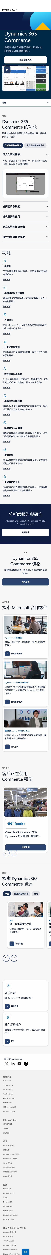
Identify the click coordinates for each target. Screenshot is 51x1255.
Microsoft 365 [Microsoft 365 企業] (7, 1206)
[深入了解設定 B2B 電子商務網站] (6, 441)
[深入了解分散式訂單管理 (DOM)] (6, 360)
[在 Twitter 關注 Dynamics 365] (6, 1064)
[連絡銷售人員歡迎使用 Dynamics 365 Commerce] (25, 59)
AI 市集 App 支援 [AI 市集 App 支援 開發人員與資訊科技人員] (8, 1241)
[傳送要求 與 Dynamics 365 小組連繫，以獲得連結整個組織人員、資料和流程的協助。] (11, 1006)
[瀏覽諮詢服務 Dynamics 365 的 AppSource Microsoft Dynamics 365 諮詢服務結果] (13, 653)
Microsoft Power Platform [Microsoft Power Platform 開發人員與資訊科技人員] (11, 1254)
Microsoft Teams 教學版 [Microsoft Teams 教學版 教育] (11, 1154)
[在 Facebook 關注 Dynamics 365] (26, 1064)
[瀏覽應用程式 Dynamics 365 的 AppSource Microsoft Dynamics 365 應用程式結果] (13, 702)
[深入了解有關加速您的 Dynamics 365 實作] (11, 747)
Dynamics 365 (9, 9)
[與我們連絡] (25, 1251)
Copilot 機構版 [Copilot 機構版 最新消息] (8, 1089)
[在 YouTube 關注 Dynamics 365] (19, 1064)
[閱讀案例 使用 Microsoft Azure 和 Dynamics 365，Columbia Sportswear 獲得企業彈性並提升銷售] (25, 847)
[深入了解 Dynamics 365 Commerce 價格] (25, 581)
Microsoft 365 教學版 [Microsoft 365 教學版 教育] (10, 1159)
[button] (7, 69)
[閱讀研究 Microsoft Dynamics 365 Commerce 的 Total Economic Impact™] (25, 532)
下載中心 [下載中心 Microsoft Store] (6, 1128)
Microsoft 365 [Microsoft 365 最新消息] (7, 1103)
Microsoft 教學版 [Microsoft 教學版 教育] (8, 1145)
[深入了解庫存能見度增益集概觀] (6, 468)
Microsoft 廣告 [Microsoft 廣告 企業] (8, 1211)
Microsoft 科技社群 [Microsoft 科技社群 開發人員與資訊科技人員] (9, 1245)
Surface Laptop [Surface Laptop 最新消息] (8, 1085)
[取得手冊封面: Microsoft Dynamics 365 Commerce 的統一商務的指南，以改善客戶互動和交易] (16, 943)
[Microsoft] (25, 2)
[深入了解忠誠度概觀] (6, 495)
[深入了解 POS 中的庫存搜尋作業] (6, 414)
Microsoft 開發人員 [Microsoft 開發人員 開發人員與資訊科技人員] (9, 1232)
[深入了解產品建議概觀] (6, 387)
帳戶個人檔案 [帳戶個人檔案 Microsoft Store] (7, 1124)
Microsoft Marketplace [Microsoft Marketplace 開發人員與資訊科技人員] (10, 1250)
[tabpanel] (25, 197)
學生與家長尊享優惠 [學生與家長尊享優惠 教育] (10, 1172)
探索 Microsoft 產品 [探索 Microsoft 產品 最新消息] (9, 1107)
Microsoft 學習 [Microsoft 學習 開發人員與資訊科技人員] (8, 1236)
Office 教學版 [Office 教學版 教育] (7, 1163)
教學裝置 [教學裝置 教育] (6, 1150)
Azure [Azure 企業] (5, 1197)
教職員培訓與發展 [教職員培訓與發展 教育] (9, 1167)
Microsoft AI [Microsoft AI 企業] (7, 1189)
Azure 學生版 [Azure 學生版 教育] (7, 1176)
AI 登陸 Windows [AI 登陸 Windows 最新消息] (8, 1098)
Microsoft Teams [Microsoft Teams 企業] (8, 1219)
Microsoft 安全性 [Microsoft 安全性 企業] (8, 1193)
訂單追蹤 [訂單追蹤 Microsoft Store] (6, 1133)
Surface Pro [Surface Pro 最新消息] (7, 1081)
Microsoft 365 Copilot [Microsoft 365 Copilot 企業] (10, 1215)
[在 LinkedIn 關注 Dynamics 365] (13, 1064)
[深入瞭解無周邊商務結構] (6, 306)
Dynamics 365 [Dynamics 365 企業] (8, 1202)
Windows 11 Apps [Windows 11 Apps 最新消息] (9, 1111)
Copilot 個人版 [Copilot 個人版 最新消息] (8, 1094)
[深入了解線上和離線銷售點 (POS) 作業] (6, 279)
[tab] (13, 145)
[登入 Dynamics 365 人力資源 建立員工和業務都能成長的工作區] (10, 1041)
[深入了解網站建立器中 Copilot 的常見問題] (6, 333)
